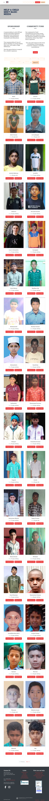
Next (28, 761)
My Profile (18, 101)
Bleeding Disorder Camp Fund (39, 775)
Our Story (24, 773)
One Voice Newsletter (24, 777)
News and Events (24, 776)
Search (35, 62)
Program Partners (24, 772)
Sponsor (38, 2)
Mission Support (39, 776)
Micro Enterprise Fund (39, 774)
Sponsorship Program (39, 772)
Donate (43, 2)
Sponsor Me (9, 101)
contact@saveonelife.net (10, 780)
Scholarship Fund (39, 773)
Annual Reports (24, 775)
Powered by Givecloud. (22, 798)
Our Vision (24, 774)
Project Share (39, 777)
